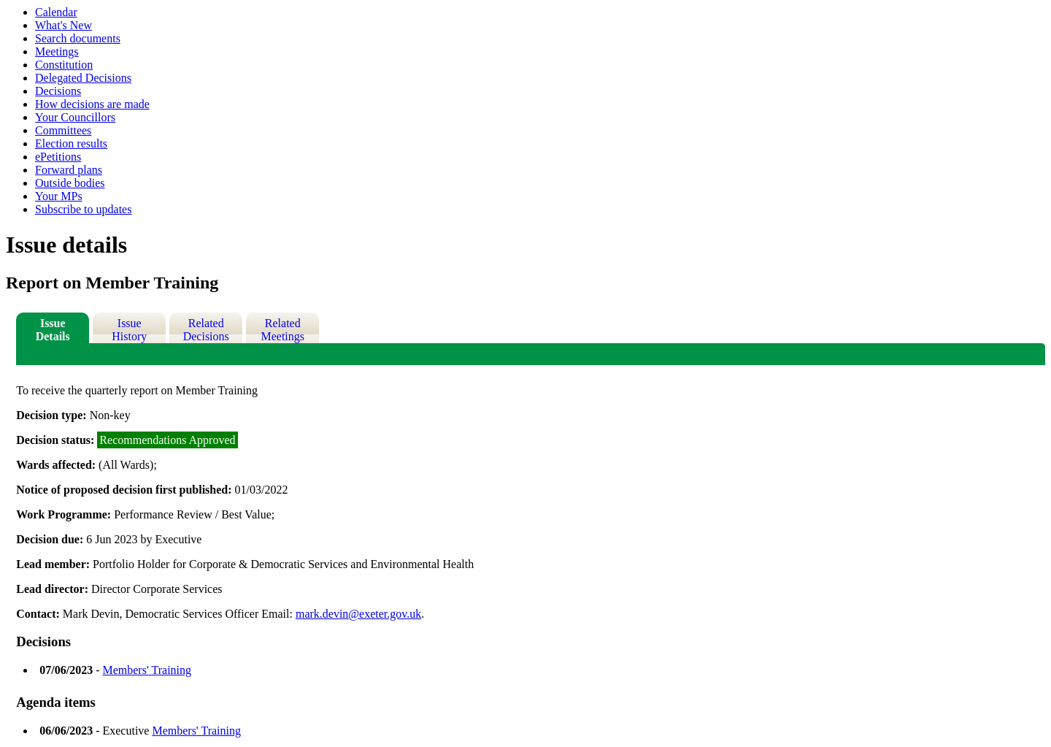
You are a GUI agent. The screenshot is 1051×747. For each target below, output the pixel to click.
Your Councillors (75, 117)
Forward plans (68, 170)
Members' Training (146, 670)
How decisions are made (92, 104)
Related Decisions (206, 329)
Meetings (57, 51)
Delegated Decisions (83, 78)
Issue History (129, 329)
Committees (63, 130)
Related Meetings (282, 329)
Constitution (64, 64)
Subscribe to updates (83, 209)
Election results (71, 143)
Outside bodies (70, 183)
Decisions (58, 91)
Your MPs (58, 196)
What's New (63, 25)
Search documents (77, 38)
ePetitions (58, 156)
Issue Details (53, 329)
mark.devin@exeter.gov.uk (358, 614)
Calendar (56, 12)
